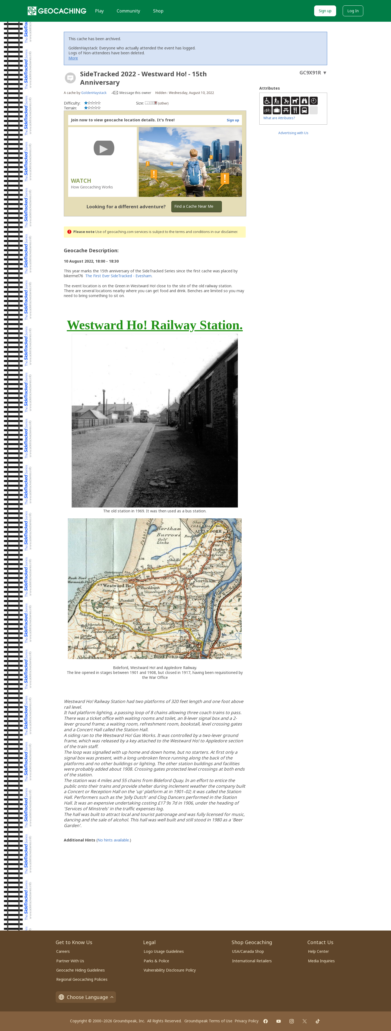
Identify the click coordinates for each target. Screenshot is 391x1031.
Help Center (318, 951)
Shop (158, 11)
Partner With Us (70, 960)
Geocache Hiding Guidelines (80, 970)
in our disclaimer (224, 231)
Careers (63, 951)
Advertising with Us (293, 133)
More (73, 58)
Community (128, 11)
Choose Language (85, 997)
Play (99, 11)
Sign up (325, 10)
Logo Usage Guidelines (164, 951)
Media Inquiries (321, 960)
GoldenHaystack (93, 92)
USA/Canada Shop (248, 951)
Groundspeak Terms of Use (208, 1020)
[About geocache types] (70, 77)
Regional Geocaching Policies (82, 979)
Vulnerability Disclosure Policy (170, 970)
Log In (353, 10)
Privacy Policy (246, 1020)
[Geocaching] (57, 10)
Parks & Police (156, 960)
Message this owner (135, 92)
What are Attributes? (279, 118)
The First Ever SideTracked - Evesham (118, 275)
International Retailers (252, 960)
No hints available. (113, 840)
